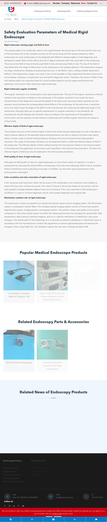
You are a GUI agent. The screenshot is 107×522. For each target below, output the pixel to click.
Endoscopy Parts (64, 11)
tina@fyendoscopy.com (41, 3)
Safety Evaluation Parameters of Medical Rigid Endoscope (43, 19)
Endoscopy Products (42, 11)
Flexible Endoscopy (9, 468)
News (83, 3)
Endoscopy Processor (10, 478)
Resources (75, 3)
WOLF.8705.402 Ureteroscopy (18, 363)
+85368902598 (15, 3)
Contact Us (92, 3)
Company (65, 3)
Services (56, 3)
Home (9, 19)
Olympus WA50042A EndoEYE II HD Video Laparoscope (51, 366)
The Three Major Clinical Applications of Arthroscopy (50, 431)
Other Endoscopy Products (12, 482)
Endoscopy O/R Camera (11, 475)
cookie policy (57, 514)
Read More (13, 438)
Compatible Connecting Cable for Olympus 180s (18, 295)
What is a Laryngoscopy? (17, 430)
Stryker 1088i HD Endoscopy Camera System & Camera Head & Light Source (51, 297)
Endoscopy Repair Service (87, 11)
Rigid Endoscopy (8, 471)
